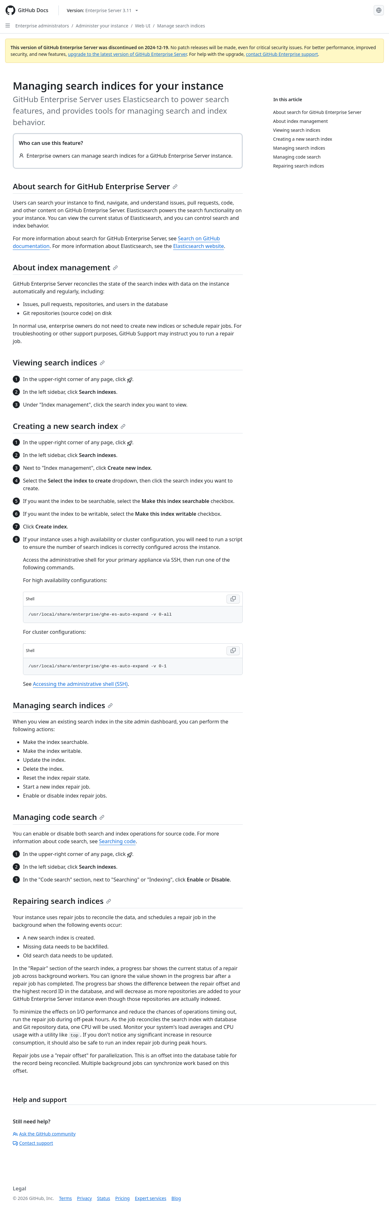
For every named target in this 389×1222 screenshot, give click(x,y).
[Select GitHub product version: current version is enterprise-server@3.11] (102, 10)
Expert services (150, 1198)
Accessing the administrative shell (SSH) (80, 683)
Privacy (84, 1198)
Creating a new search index (69, 426)
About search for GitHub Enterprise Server (95, 186)
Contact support (33, 1143)
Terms (65, 1198)
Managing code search (58, 817)
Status (103, 1198)
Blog (176, 1198)
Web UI (142, 26)
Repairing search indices (62, 901)
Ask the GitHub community (44, 1134)
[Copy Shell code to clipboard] (233, 599)
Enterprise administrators (42, 26)
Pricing (122, 1198)
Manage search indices (181, 26)
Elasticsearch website (198, 246)
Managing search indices (63, 705)
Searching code (117, 841)
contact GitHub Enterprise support (282, 54)
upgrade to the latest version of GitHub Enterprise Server (127, 54)
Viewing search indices (59, 362)
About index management (65, 267)
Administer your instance (102, 26)
